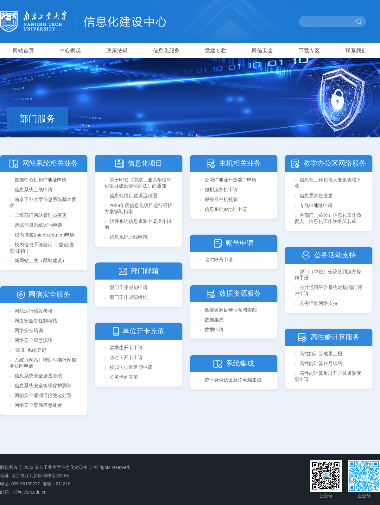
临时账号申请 (219, 259)
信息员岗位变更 (316, 195)
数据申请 (214, 329)
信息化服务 (166, 50)
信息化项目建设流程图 (133, 195)
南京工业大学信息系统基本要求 (43, 202)
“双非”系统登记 (30, 350)
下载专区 (309, 50)
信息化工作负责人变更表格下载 (327, 182)
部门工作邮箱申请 (129, 287)
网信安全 (262, 50)
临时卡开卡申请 (126, 357)
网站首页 (23, 50)
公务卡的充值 (124, 377)
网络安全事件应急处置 (38, 405)
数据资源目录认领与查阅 (231, 309)
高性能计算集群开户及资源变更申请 (327, 376)
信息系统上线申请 (34, 189)
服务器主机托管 (221, 199)
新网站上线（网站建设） (41, 260)
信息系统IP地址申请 (226, 209)
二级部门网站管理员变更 (41, 215)
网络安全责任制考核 (36, 320)
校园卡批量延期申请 (131, 367)
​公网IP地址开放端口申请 (230, 179)
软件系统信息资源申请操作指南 (137, 224)
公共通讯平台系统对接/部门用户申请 (328, 290)
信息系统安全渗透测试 (38, 375)
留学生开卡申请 (126, 347)
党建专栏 (215, 50)
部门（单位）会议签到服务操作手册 (327, 274)
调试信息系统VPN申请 (38, 225)
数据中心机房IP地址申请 (40, 179)
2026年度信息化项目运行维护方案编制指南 (138, 208)
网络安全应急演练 (34, 340)
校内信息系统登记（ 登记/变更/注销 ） (42, 247)
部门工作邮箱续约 (129, 297)
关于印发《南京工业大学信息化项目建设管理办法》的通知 (137, 182)
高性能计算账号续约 (321, 363)
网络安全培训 (29, 330)
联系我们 (356, 50)
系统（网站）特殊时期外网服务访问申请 (43, 363)
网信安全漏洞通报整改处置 (43, 395)
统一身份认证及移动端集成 (233, 379)
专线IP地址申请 (316, 205)
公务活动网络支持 (319, 303)
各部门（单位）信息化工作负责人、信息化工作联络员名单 (327, 218)
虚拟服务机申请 (221, 189)
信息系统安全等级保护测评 (43, 385)
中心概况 (70, 50)
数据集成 (214, 319)
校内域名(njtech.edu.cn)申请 (44, 234)
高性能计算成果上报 (321, 353)
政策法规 (117, 50)
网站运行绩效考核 (34, 310)
